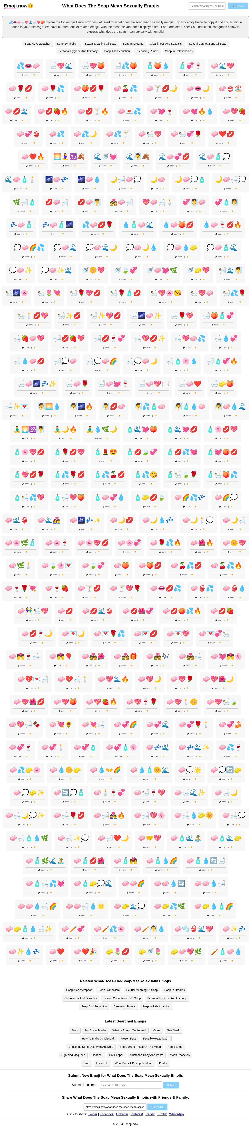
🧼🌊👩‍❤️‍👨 (49, 520)
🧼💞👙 (28, 133)
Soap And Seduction (117, 51)
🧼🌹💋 (20, 88)
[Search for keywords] (207, 6)
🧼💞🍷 (20, 747)
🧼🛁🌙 (226, 792)
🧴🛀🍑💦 (222, 474)
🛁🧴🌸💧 (182, 361)
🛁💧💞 (226, 338)
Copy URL (157, 1107)
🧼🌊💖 (222, 65)
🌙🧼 (158, 179)
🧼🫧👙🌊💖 (193, 928)
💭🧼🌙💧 (141, 247)
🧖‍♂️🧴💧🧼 (190, 406)
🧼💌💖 (178, 633)
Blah (86, 1063)
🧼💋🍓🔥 (53, 111)
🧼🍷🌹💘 (20, 588)
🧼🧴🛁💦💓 (45, 883)
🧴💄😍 (105, 451)
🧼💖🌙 (149, 679)
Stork (74, 1030)
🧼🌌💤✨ (85, 520)
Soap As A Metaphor (37, 43)
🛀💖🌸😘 (165, 292)
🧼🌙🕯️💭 (198, 520)
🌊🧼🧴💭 (214, 156)
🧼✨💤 (234, 928)
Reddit (150, 1114)
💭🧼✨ (20, 270)
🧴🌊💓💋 (182, 429)
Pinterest (137, 1114)
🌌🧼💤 (57, 179)
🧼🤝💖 (149, 838)
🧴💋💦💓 (182, 451)
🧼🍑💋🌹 (89, 88)
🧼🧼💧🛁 (210, 883)
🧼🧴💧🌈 (161, 860)
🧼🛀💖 (150, 133)
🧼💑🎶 (158, 656)
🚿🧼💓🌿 (161, 270)
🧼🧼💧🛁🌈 (37, 906)
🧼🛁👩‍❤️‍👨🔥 (109, 815)
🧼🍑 (121, 565)
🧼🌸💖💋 (93, 542)
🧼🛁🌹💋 (69, 815)
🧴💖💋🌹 (29, 474)
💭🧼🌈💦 (29, 247)
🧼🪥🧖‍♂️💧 (149, 928)
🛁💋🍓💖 (69, 338)
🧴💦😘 (145, 474)
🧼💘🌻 (61, 724)
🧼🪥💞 (73, 928)
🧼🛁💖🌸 (149, 815)
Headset (97, 1055)
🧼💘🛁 (93, 724)
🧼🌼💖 (234, 542)
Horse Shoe (174, 1046)
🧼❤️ (57, 951)
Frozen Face (128, 1038)
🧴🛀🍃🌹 (182, 474)
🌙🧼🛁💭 (230, 179)
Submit (171, 1085)
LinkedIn (122, 1114)
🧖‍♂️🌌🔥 (81, 406)
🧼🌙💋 (121, 520)
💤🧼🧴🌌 (57, 224)
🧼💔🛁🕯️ (73, 679)
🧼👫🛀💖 (33, 610)
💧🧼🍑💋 (178, 224)
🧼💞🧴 (85, 747)
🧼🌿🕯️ (20, 565)
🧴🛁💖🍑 (69, 497)
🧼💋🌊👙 (97, 610)
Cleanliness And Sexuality (166, 43)
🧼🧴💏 (125, 860)
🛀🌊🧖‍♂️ (230, 270)
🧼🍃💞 (93, 565)
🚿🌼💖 (93, 270)
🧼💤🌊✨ (194, 747)
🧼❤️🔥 (33, 156)
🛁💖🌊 (61, 65)
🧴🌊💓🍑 (141, 429)
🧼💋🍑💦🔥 (182, 610)
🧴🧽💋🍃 (149, 497)
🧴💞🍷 (190, 65)
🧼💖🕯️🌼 (182, 701)
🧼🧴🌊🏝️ (186, 838)
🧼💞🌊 (158, 724)
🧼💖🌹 (182, 679)
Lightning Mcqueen (73, 1055)
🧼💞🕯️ (53, 747)
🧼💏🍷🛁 (24, 656)
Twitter (92, 1114)
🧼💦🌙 (85, 133)
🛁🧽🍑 (222, 383)
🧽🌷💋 (117, 951)
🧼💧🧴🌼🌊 (149, 769)
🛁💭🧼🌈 (101, 361)
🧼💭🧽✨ (29, 792)
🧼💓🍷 (162, 111)
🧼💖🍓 (234, 111)
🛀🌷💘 (49, 292)
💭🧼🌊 (65, 247)
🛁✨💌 (16, 406)
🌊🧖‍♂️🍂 (138, 156)
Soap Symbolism (67, 43)
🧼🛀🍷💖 (149, 792)
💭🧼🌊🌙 (101, 247)
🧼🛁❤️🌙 (113, 838)
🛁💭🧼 (65, 361)
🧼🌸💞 (129, 542)
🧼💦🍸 (117, 133)
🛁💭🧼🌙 (141, 361)
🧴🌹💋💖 (69, 451)
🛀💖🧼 (202, 292)
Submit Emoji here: (85, 1085)
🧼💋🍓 (222, 610)
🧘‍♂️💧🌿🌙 (101, 429)
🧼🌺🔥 (202, 542)
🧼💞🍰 (230, 724)
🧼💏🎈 (61, 656)
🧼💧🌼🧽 (65, 769)
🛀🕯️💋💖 (33, 315)
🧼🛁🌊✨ (190, 792)
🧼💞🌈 (125, 724)
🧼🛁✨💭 (73, 838)
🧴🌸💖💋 (29, 451)
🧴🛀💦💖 (29, 497)
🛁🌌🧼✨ (145, 315)
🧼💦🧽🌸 (25, 769)
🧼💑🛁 (190, 656)
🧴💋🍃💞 (141, 451)
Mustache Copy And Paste (146, 1055)
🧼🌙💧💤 (158, 520)
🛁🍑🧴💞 (218, 315)
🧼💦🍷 (230, 747)
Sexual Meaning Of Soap (100, 43)
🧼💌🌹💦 (109, 633)
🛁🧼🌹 (77, 383)
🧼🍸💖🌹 (125, 588)
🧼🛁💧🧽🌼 (193, 815)
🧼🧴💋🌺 (89, 860)
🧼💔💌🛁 (33, 679)
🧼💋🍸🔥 (93, 111)
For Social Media (95, 1030)
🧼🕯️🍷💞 (109, 792)
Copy (25, 75)
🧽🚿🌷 (150, 951)
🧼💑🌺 (93, 656)
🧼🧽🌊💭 (129, 906)
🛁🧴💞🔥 (222, 361)
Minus (156, 1030)
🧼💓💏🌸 (226, 656)
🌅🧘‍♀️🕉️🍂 (69, 156)
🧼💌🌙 (73, 633)
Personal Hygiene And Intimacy (78, 51)
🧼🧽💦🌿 (169, 906)
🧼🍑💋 (150, 565)
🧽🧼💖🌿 (186, 951)
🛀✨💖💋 (105, 315)
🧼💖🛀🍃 (222, 701)
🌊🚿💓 (105, 156)
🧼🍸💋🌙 (161, 88)
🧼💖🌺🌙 (218, 679)
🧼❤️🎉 (85, 951)
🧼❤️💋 (222, 133)
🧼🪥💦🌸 (109, 928)
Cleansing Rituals (147, 51)
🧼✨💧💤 (24, 951)
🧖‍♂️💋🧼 (114, 406)
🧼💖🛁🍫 (24, 724)
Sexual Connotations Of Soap (207, 43)
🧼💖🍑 (65, 701)
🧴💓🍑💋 (222, 451)
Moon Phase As (180, 1055)
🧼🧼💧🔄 (169, 883)
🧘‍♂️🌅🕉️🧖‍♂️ (29, 429)
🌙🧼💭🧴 (190, 179)
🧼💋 (65, 610)
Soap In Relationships (179, 51)
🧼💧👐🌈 (105, 769)
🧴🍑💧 (158, 65)
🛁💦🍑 (125, 65)
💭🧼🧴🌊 (222, 247)
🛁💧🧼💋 (29, 361)
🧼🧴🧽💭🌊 (93, 883)
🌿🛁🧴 (24, 202)
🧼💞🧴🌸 (121, 747)
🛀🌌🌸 (16, 292)
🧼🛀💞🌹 (186, 133)
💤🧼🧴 (21, 224)
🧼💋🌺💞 (138, 610)
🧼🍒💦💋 (186, 565)
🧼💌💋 (145, 633)
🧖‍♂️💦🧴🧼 (150, 406)
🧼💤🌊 (158, 747)
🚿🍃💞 (125, 270)
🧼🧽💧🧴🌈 (213, 906)
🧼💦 (57, 133)
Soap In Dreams (133, 43)
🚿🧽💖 (198, 270)
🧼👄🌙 (198, 88)
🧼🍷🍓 (57, 588)
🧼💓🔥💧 (198, 111)
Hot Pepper (116, 1055)
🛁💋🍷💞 (109, 338)
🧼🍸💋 (89, 588)
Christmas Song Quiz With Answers (91, 1046)
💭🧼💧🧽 (182, 247)
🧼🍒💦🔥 (226, 565)
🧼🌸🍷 (57, 542)
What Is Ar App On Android (129, 1030)
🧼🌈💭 (226, 497)
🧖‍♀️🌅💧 (49, 406)
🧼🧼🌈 (133, 883)
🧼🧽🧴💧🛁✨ (29, 928)
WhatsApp (176, 1114)
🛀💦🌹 (234, 292)
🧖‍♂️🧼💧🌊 (230, 406)
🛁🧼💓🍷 (113, 383)
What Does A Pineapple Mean (133, 1063)
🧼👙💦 (202, 588)
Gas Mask (173, 1030)
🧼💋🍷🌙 (37, 633)
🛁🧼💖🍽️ (153, 383)
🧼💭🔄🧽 (226, 769)
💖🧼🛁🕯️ (158, 202)
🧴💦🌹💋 (69, 474)
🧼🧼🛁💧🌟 (85, 906)
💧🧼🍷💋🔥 (222, 224)
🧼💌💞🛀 (214, 633)
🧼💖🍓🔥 (101, 701)
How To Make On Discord (98, 1038)
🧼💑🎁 (125, 656)
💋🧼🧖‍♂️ (89, 202)
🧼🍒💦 (125, 88)
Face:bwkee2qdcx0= (156, 1038)
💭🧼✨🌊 (57, 270)
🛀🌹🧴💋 (125, 292)
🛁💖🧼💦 (190, 338)
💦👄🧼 (28, 65)
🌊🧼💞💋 (174, 156)
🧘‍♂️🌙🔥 (65, 429)
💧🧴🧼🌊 (138, 224)
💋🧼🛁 (57, 202)
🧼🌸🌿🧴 (20, 542)
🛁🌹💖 (182, 315)
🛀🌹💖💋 (85, 292)
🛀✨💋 (69, 315)
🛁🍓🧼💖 (29, 338)
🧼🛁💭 (234, 815)
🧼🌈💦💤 (190, 497)
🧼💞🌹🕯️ (194, 724)
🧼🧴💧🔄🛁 (206, 860)
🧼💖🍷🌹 (141, 701)
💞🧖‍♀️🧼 (194, 202)
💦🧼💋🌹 (97, 224)
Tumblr (162, 1114)
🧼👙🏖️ (230, 88)
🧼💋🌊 (16, 111)
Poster (163, 1063)
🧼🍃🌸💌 (57, 565)
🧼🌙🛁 (234, 520)
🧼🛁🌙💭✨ (25, 815)
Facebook (107, 1114)
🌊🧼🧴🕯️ (20, 179)
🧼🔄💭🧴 (69, 792)
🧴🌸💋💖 (222, 429)
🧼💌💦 (129, 111)
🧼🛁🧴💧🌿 (29, 838)
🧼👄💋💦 (165, 588)
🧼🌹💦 (53, 88)
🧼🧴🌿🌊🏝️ (45, 860)
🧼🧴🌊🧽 (226, 838)
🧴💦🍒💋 (109, 474)
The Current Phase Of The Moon (140, 1046)
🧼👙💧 (234, 588)
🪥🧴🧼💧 (226, 951)
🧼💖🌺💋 (29, 701)
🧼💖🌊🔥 (113, 679)
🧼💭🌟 (190, 769)
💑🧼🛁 (121, 202)
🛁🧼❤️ (190, 383)
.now (15, 6)
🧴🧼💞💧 (109, 497)
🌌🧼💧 (89, 179)
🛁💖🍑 (93, 65)
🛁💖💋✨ (149, 338)
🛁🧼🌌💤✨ (36, 383)
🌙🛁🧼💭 (125, 179)
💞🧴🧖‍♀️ (226, 202)
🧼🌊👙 (16, 520)
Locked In (102, 1063)
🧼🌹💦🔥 (165, 542)
